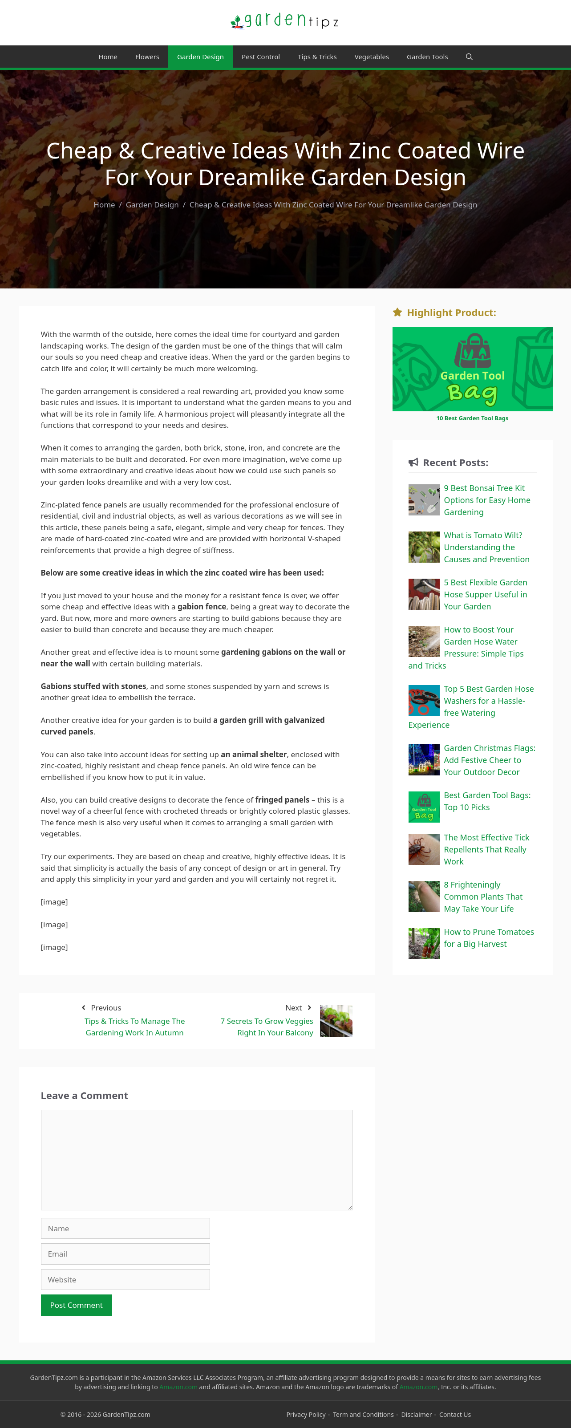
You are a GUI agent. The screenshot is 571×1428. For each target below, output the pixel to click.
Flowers (147, 56)
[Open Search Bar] (469, 56)
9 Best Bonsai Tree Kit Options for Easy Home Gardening (487, 500)
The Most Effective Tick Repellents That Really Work (487, 849)
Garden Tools (427, 56)
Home (107, 56)
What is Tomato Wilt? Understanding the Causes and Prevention (487, 547)
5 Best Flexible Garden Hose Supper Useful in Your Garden (486, 594)
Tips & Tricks (317, 56)
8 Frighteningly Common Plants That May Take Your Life (483, 896)
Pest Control (261, 56)
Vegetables (372, 56)
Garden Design (200, 56)
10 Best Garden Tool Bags (472, 418)
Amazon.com (178, 1387)
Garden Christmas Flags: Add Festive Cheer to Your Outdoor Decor (490, 759)
